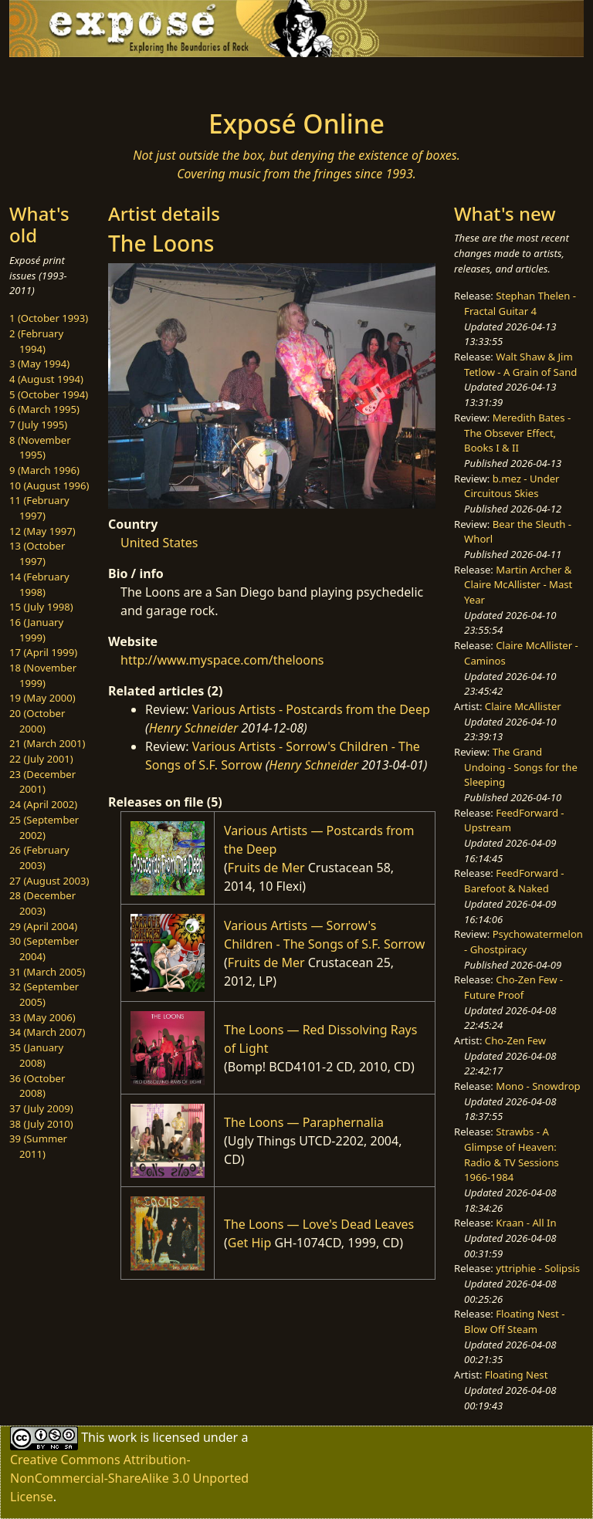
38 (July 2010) (41, 1124)
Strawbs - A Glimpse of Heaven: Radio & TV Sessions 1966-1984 (511, 1154)
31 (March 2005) (47, 972)
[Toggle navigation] (58, 78)
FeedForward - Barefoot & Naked (514, 880)
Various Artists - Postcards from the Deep (311, 709)
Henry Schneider (194, 727)
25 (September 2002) (44, 827)
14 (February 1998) (39, 584)
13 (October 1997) (37, 553)
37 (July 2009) (41, 1108)
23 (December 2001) (42, 782)
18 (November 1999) (42, 675)
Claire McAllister (523, 706)
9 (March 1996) (44, 470)
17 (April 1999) (43, 652)
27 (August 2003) (49, 881)
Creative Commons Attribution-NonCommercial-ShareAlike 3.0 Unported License (129, 1478)
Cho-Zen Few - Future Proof (513, 987)
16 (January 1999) (36, 629)
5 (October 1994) (48, 394)
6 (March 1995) (44, 409)
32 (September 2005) (44, 994)
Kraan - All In (526, 1223)
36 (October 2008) (37, 1086)
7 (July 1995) (38, 424)
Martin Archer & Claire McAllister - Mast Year (518, 585)
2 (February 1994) (36, 341)
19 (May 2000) (42, 698)
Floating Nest (516, 1375)
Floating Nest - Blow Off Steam (514, 1321)
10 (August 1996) (49, 485)
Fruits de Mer (266, 867)
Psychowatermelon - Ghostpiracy (523, 941)
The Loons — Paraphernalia (304, 1122)
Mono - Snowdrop (538, 1086)
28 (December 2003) (42, 903)
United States (159, 542)
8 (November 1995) (40, 447)
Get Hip (249, 1242)
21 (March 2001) (47, 743)
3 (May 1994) (39, 363)
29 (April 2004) (43, 926)
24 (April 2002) (43, 804)
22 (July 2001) (41, 759)
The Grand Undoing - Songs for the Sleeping (521, 767)
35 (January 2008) (36, 1055)
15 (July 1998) (41, 607)
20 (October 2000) (37, 721)
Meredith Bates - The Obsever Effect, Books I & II (517, 433)
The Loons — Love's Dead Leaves (319, 1224)
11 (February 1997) (39, 508)
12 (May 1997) (42, 531)
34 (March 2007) (47, 1032)
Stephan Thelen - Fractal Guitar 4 (520, 303)
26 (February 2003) (39, 857)
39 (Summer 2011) (38, 1146)
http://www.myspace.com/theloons (222, 659)
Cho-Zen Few (515, 1040)
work (122, 1437)
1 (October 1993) (48, 318)
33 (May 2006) (42, 1017)
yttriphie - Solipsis (538, 1268)
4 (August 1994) (46, 379)
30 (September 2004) (44, 948)
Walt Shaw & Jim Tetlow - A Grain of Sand (520, 364)
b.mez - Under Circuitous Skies (511, 486)
